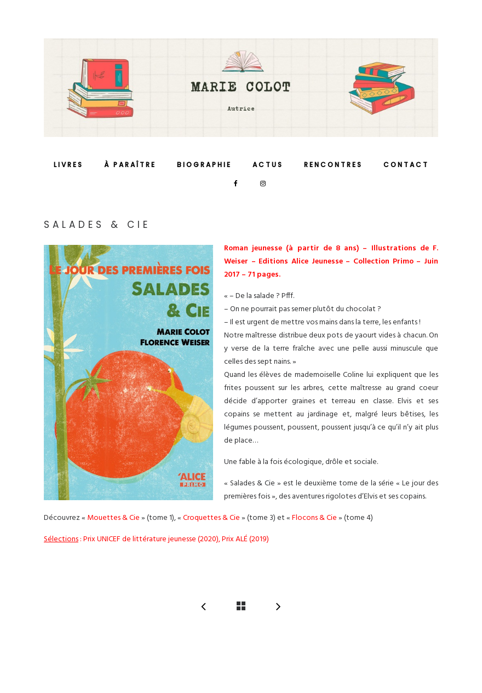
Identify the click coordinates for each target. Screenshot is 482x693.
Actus (268, 164)
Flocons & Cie (314, 518)
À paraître (130, 164)
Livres (68, 164)
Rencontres (333, 164)
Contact (406, 164)
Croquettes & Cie (211, 518)
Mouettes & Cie (113, 518)
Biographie (204, 164)
